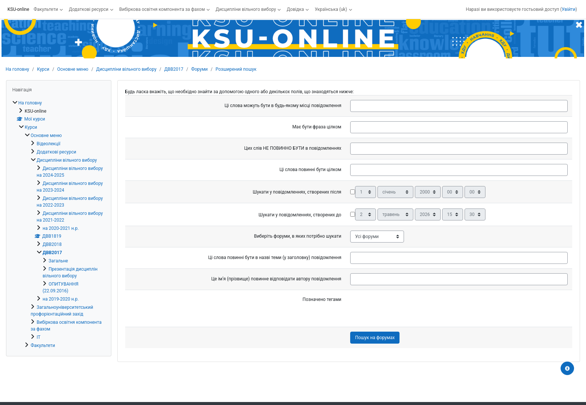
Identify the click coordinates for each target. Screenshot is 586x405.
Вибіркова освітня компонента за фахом (162, 9)
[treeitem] (58, 224)
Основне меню (72, 69)
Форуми (199, 69)
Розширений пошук (236, 69)
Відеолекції (49, 143)
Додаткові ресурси (88, 9)
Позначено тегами (322, 299)
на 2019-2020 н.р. (61, 299)
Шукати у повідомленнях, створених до (300, 214)
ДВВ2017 (173, 69)
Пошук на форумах (375, 337)
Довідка (295, 9)
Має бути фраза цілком (316, 127)
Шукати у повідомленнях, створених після (297, 192)
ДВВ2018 (52, 244)
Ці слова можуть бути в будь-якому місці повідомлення (283, 105)
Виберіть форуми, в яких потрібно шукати (298, 236)
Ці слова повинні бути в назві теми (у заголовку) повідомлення (274, 257)
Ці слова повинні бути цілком (310, 169)
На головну (17, 69)
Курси (43, 69)
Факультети (46, 9)
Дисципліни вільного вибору (246, 9)
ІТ (38, 337)
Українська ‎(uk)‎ (331, 9)
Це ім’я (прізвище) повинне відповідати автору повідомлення (276, 278)
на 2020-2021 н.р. (61, 228)
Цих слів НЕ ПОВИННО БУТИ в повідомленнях (292, 148)
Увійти (569, 9)
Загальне (58, 261)
